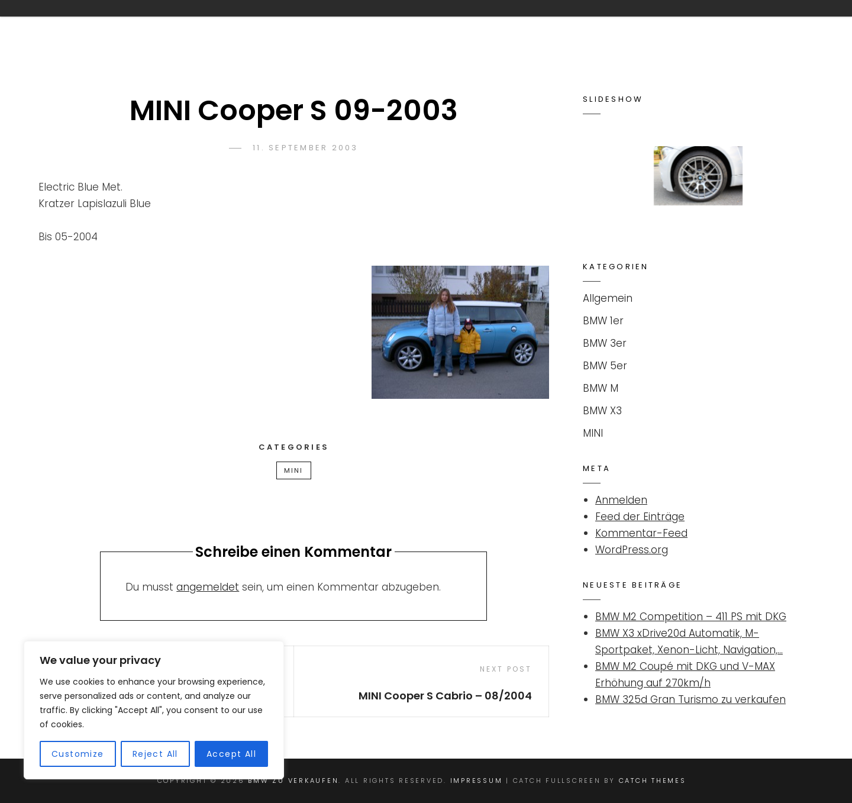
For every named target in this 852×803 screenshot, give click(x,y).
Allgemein (607, 298)
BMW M (600, 388)
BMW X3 (602, 411)
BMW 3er (605, 343)
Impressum (749, 25)
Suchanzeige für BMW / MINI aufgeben (588, 25)
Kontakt (430, 25)
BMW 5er (605, 366)
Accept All (231, 754)
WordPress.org (631, 550)
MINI (294, 470)
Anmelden (621, 500)
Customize (77, 754)
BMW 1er (603, 321)
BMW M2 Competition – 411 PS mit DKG (690, 616)
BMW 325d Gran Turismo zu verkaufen (690, 699)
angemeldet (207, 587)
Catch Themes (652, 780)
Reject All (155, 754)
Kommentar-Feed (641, 533)
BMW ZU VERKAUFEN (132, 25)
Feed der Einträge (640, 516)
